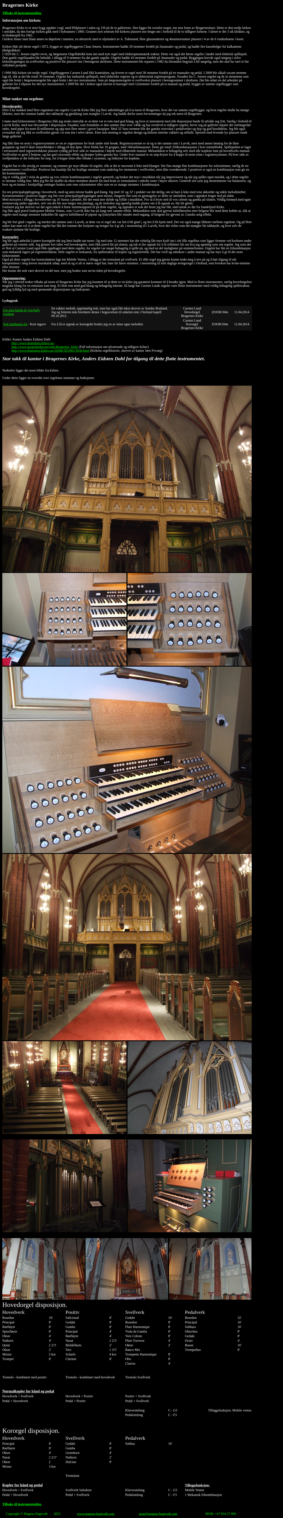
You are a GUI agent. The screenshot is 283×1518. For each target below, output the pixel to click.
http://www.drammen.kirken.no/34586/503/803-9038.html (50, 350)
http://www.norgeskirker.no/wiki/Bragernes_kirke (44, 347)
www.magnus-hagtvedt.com (95, 1514)
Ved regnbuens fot (15, 324)
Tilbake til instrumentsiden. (22, 13)
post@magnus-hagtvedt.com (158, 1514)
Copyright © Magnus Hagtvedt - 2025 (33, 1514)
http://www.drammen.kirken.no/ (32, 343)
